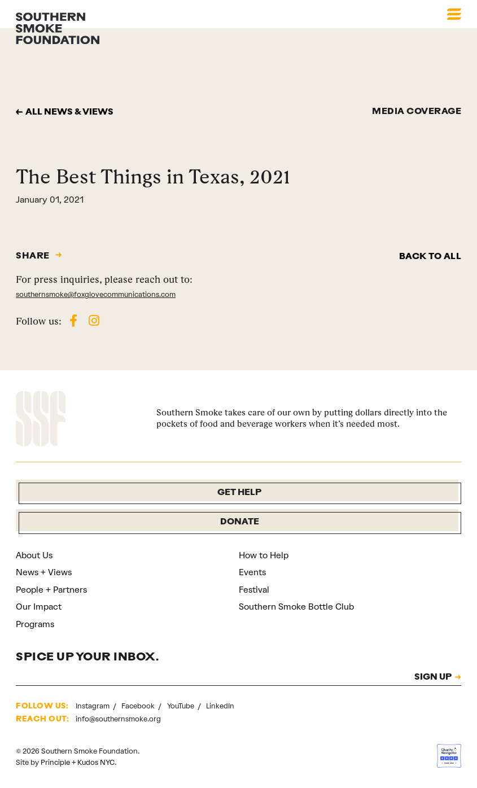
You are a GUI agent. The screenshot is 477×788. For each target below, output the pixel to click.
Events (252, 573)
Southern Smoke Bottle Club (297, 607)
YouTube (181, 706)
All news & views (70, 112)
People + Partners (51, 590)
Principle (55, 762)
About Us (35, 555)
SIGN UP (432, 678)
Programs (35, 624)
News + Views (44, 573)
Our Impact (39, 607)
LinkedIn (220, 706)
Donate (239, 522)
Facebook (138, 706)
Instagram (93, 706)
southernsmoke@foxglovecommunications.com (96, 294)
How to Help (263, 555)
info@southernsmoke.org (118, 719)
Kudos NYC (96, 762)
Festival (254, 590)
